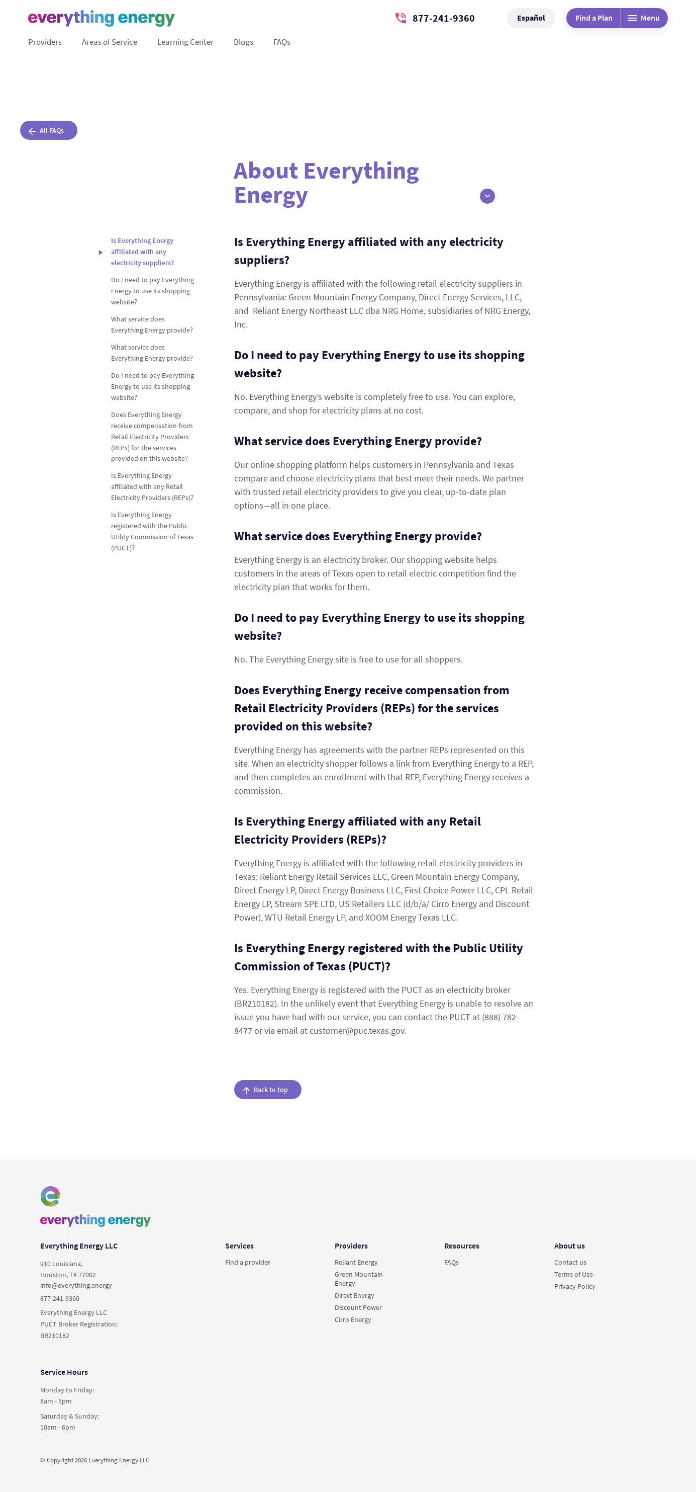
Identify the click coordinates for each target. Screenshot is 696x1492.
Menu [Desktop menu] (644, 18)
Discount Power (358, 1307)
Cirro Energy (353, 1319)
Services (239, 1245)
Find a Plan (594, 18)
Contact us (570, 1262)
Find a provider (247, 1262)
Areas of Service (109, 41)
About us (569, 1245)
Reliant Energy (356, 1262)
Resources (461, 1245)
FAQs (281, 41)
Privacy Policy (574, 1286)
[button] (487, 196)
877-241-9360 (435, 18)
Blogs (243, 41)
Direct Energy (354, 1295)
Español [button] (531, 18)
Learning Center (185, 41)
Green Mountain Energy (359, 1279)
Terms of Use (573, 1274)
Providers (45, 41)
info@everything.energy (76, 1285)
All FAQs (46, 130)
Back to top (265, 1089)
